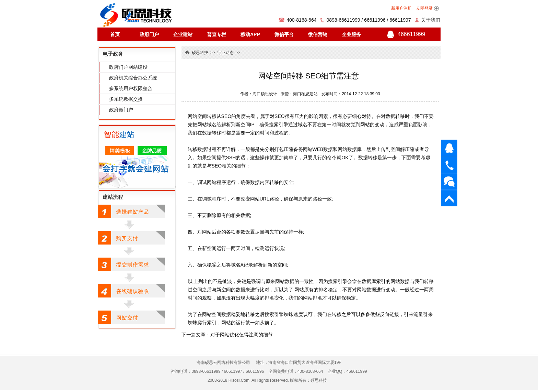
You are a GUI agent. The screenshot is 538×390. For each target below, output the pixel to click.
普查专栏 (216, 34)
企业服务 (351, 34)
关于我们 (430, 20)
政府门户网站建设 (128, 67)
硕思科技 (200, 52)
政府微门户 (121, 109)
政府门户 (149, 34)
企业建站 (182, 34)
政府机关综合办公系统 (133, 77)
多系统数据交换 (126, 99)
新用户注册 (401, 8)
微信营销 (317, 34)
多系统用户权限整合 (130, 88)
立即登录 (424, 8)
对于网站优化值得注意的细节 (241, 334)
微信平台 (284, 34)
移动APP (250, 34)
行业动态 (225, 52)
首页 (115, 34)
